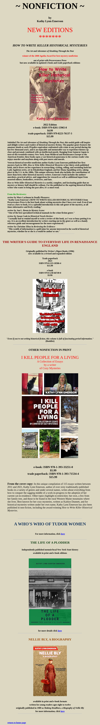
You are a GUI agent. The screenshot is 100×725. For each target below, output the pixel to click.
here (63, 534)
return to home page (16, 723)
